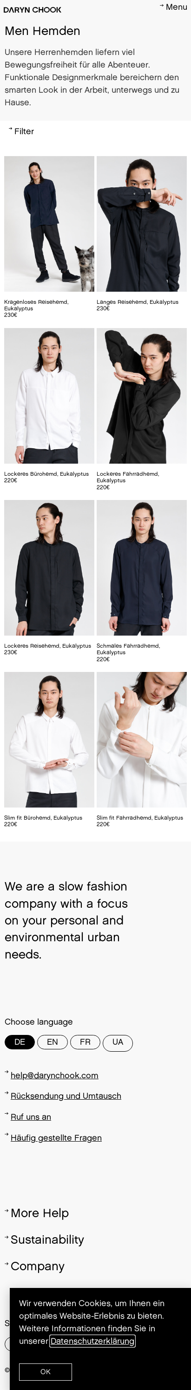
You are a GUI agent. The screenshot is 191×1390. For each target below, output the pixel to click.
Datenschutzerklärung (92, 1341)
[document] (95, 695)
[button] (45, 1372)
